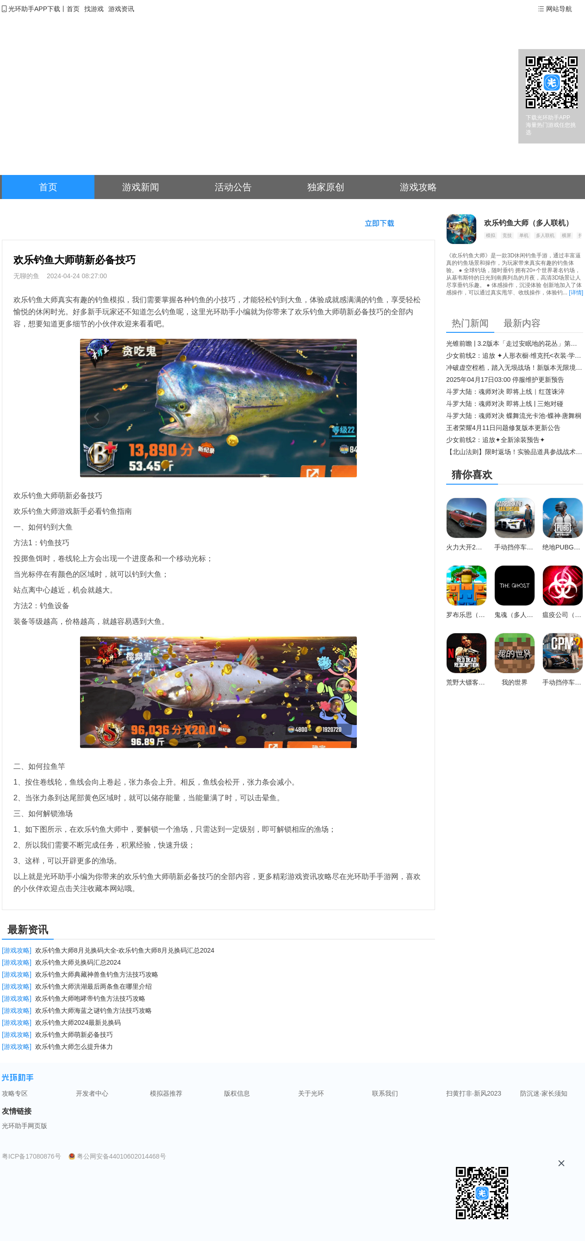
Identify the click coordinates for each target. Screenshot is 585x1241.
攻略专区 (15, 1093)
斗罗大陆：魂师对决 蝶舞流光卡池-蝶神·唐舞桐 (513, 415)
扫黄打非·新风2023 (473, 1093)
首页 (73, 8)
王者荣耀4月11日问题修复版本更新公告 (503, 427)
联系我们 (385, 1093)
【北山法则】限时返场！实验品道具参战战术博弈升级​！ (514, 452)
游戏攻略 (418, 187)
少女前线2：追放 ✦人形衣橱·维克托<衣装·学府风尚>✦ (514, 355)
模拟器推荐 (166, 1093)
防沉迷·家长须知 (543, 1093)
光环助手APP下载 (34, 8)
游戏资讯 (121, 8)
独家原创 (325, 187)
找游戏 (94, 8)
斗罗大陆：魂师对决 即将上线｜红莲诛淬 (505, 391)
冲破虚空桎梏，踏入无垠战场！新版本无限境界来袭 (514, 367)
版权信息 (237, 1093)
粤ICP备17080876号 (31, 1156)
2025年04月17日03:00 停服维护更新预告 (505, 379)
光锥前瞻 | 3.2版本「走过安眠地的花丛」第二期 (514, 343)
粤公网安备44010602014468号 (121, 1156)
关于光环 (311, 1093)
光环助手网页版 (24, 1126)
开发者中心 (92, 1093)
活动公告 (233, 187)
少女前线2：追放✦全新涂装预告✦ (495, 440)
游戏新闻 (140, 187)
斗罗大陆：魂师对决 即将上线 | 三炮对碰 (504, 403)
